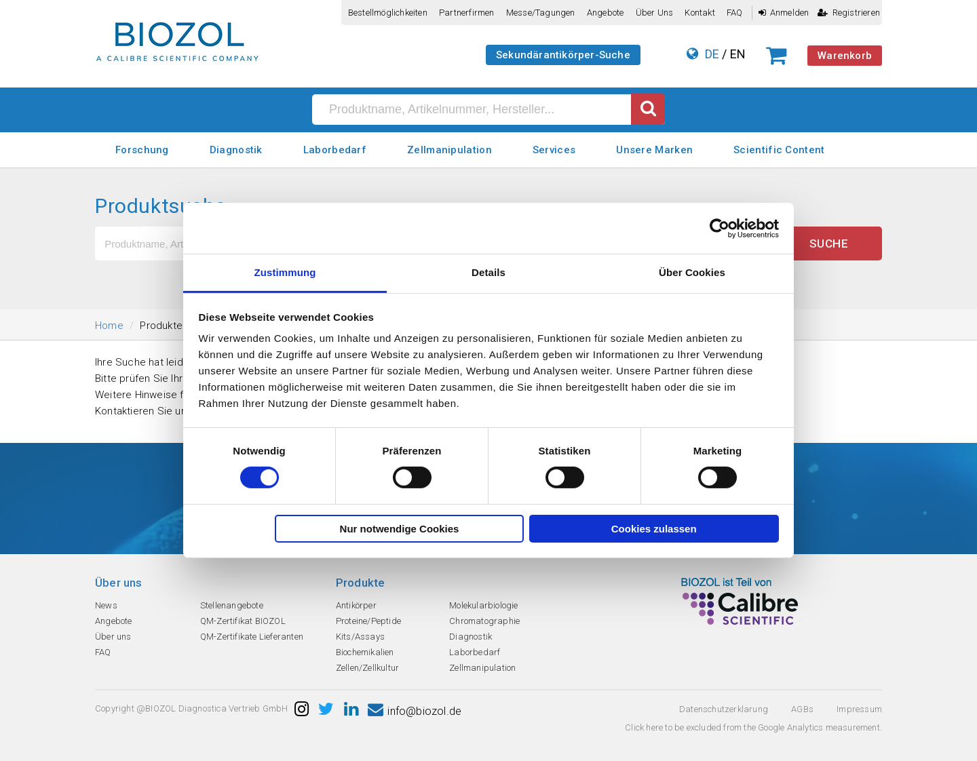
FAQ (735, 12)
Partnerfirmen (467, 12)
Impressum (859, 709)
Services (554, 150)
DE (712, 54)
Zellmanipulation (449, 150)
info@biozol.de (414, 711)
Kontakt (699, 12)
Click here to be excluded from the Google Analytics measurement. (753, 727)
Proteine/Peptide (368, 621)
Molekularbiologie (483, 605)
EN (738, 54)
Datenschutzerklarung (723, 709)
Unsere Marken (654, 150)
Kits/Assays (360, 636)
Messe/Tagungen (540, 12)
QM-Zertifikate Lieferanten (251, 636)
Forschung (142, 150)
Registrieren (849, 12)
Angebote (605, 12)
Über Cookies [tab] (692, 272)
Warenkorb (845, 56)
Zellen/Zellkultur (367, 668)
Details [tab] (488, 272)
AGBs (802, 709)
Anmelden (784, 12)
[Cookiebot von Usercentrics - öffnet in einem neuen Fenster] (719, 228)
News (106, 605)
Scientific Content (778, 150)
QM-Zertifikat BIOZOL (243, 621)
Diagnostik (236, 150)
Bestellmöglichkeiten (387, 12)
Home (109, 325)
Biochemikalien (365, 652)
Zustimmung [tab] (285, 272)
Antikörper (356, 605)
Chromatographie (484, 621)
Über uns (655, 12)
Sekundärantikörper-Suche (563, 55)
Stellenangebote (231, 605)
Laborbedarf (334, 150)
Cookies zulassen (654, 528)
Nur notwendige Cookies (399, 528)
